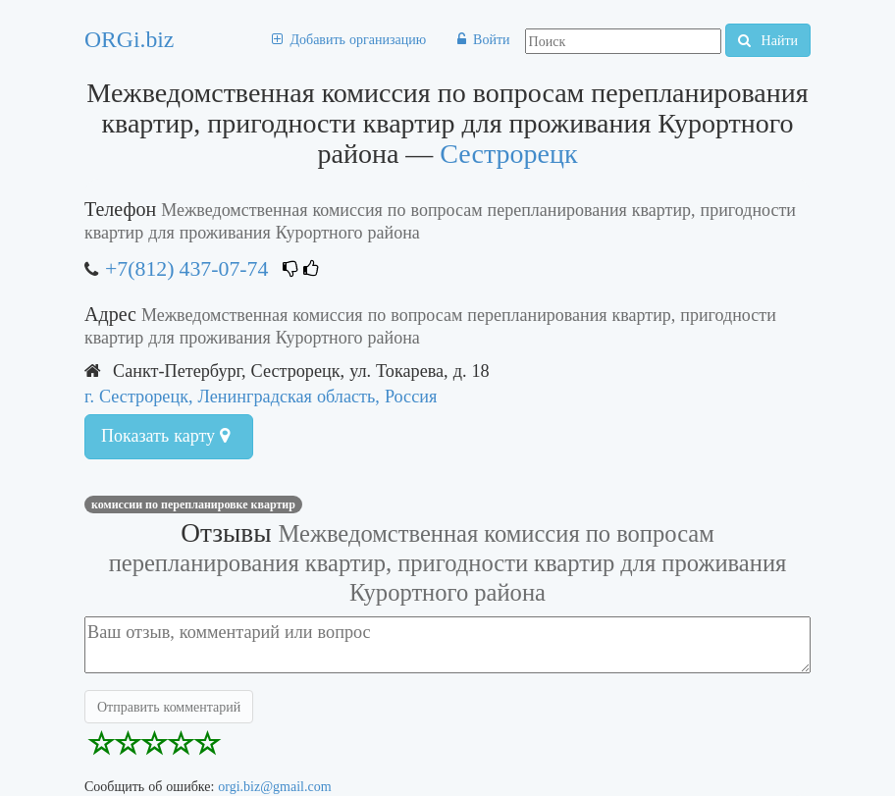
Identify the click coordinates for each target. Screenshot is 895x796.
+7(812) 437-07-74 (186, 268)
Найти (768, 40)
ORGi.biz (129, 39)
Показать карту (165, 436)
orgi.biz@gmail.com (274, 786)
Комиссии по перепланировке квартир (193, 504)
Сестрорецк (508, 153)
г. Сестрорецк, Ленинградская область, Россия (260, 396)
